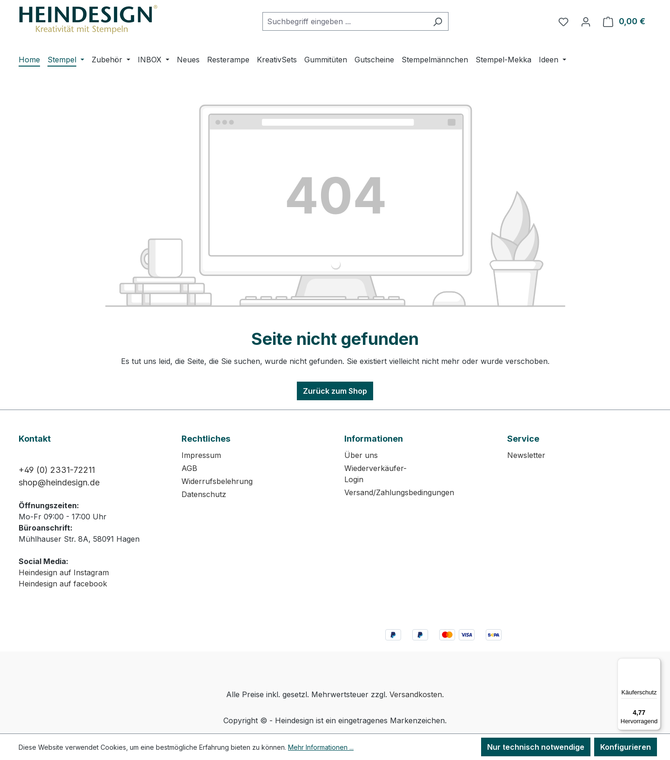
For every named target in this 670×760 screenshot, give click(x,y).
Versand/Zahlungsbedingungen (399, 492)
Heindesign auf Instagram (64, 572)
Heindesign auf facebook (63, 583)
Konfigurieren (625, 747)
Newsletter (526, 455)
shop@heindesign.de (59, 482)
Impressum (201, 455)
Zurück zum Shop (335, 391)
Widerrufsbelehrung (217, 481)
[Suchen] (438, 21)
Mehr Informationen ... (321, 747)
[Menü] (655, 663)
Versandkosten (415, 694)
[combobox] (344, 21)
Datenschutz (203, 494)
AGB (189, 468)
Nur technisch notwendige (535, 747)
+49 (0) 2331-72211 (57, 470)
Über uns (361, 455)
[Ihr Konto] (586, 21)
